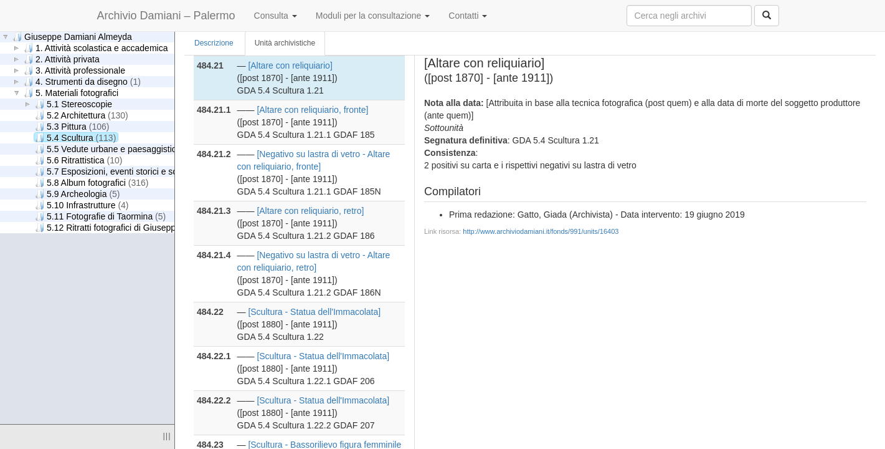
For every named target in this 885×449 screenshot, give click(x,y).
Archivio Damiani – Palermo (166, 15)
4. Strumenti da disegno (82, 81)
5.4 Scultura (75, 137)
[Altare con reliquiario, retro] (310, 211)
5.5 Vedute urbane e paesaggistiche (117, 148)
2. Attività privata (62, 59)
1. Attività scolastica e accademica (96, 47)
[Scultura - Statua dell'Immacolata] (314, 312)
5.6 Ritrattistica (78, 160)
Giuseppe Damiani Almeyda (72, 36)
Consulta (275, 16)
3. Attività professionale (74, 70)
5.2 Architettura (81, 115)
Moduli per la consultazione (373, 16)
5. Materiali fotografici (71, 92)
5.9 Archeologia (77, 193)
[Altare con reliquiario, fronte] (312, 110)
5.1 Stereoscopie (73, 104)
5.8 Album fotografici (91, 182)
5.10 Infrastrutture (82, 205)
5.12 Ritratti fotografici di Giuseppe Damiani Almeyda (151, 227)
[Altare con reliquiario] (290, 65)
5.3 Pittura (72, 126)
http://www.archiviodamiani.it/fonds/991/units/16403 (540, 231)
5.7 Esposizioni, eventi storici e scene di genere (141, 171)
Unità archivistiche (285, 43)
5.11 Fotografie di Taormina (100, 216)
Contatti (467, 16)
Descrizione (214, 43)
